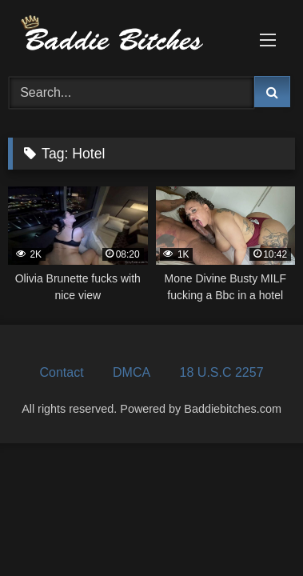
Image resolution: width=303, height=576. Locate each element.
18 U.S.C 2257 (222, 372)
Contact (61, 372)
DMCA (131, 372)
